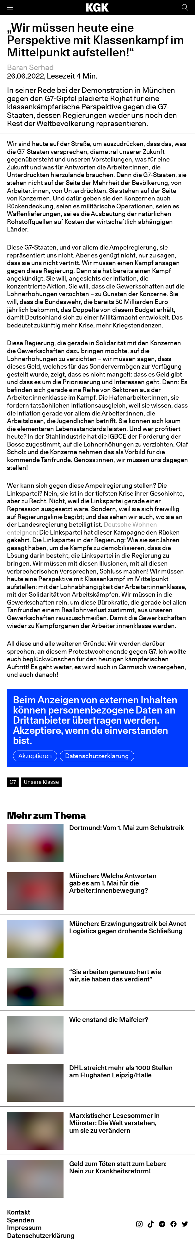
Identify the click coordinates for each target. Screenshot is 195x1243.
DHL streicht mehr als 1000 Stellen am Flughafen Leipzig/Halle (121, 1071)
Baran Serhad (30, 67)
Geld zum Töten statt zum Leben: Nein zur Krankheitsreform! (118, 1167)
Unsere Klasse (41, 782)
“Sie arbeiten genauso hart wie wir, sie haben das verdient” (115, 975)
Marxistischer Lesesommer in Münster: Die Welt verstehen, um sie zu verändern (114, 1123)
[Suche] (185, 7)
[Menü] (10, 7)
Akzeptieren (35, 755)
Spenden (20, 1220)
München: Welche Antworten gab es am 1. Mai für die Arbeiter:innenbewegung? (112, 883)
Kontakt (18, 1212)
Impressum (24, 1228)
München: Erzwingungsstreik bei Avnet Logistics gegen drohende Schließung (127, 927)
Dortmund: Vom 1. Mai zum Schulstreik (126, 828)
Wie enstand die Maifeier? (108, 1020)
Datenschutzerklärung (97, 756)
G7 (12, 782)
